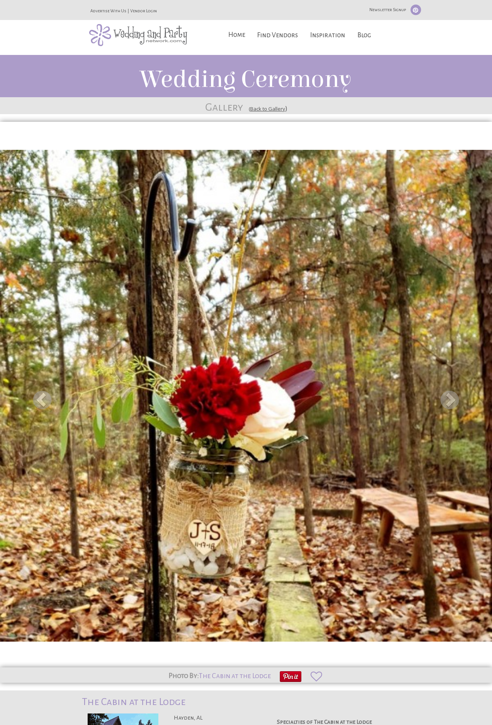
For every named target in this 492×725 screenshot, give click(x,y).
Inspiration (327, 35)
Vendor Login (143, 10)
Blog (364, 35)
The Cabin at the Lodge (235, 676)
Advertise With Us (108, 10)
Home (236, 34)
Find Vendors (277, 35)
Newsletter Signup (387, 9)
